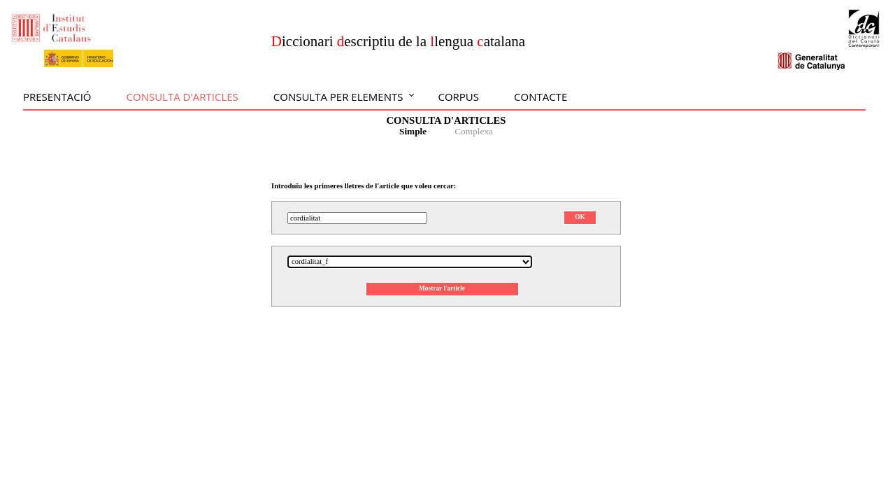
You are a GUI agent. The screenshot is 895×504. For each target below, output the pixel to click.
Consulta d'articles (182, 97)
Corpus (458, 97)
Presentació (57, 97)
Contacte (540, 97)
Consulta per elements (338, 97)
